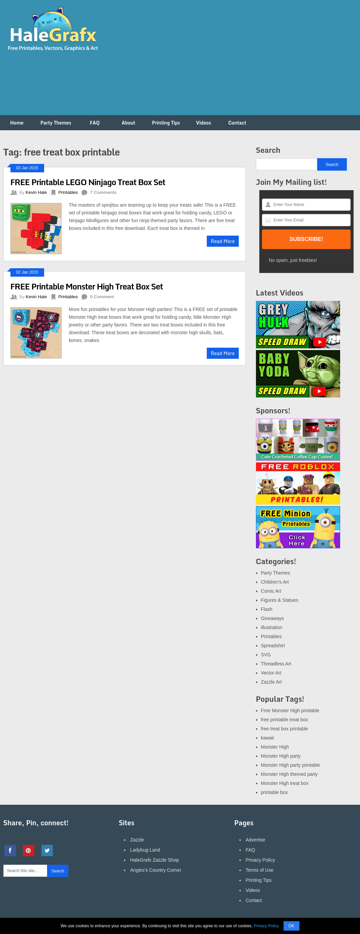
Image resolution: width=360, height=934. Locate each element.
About (128, 123)
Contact (237, 123)
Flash (266, 609)
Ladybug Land (145, 850)
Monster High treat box (285, 783)
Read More (223, 241)
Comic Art (271, 591)
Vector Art (271, 673)
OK (291, 926)
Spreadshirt (273, 645)
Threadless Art (276, 663)
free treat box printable (284, 728)
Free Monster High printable (290, 710)
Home (17, 123)
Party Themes (55, 123)
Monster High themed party (289, 774)
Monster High (275, 747)
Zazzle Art (271, 682)
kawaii (267, 737)
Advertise (255, 839)
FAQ (95, 123)
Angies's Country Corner (156, 870)
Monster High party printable (290, 765)
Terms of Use (259, 870)
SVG (266, 654)
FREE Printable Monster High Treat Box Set (86, 286)
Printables (68, 192)
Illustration (272, 627)
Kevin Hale (36, 192)
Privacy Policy (260, 860)
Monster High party (281, 756)
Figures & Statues (279, 600)
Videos (203, 123)
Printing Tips (166, 123)
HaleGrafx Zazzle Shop (154, 860)
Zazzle (137, 839)
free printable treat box (284, 719)
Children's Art (275, 582)
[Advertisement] (234, 61)
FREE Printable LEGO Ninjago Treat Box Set (87, 181)
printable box (274, 792)
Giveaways (272, 618)
